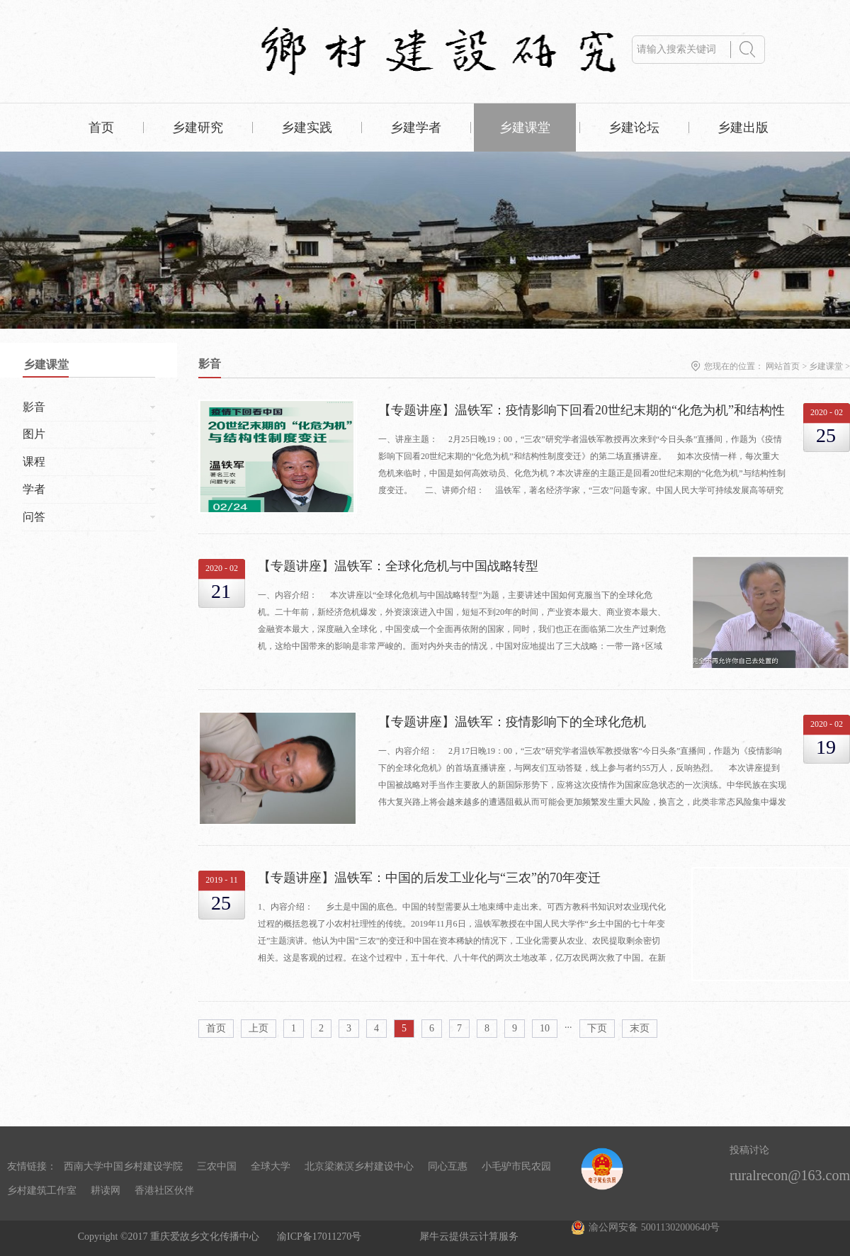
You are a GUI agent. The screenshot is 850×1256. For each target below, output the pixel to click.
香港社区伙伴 (164, 1190)
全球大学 (270, 1166)
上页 (258, 1028)
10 (545, 1028)
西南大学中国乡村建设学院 (123, 1166)
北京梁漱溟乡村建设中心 (359, 1166)
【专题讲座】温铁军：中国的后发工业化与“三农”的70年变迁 (429, 878)
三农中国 (217, 1166)
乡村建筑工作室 (41, 1190)
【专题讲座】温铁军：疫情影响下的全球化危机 (512, 722)
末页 (640, 1028)
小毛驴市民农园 (516, 1166)
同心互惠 (448, 1166)
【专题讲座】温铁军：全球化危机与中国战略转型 (398, 566)
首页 (101, 127)
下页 (597, 1028)
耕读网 (105, 1190)
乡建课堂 (826, 366)
